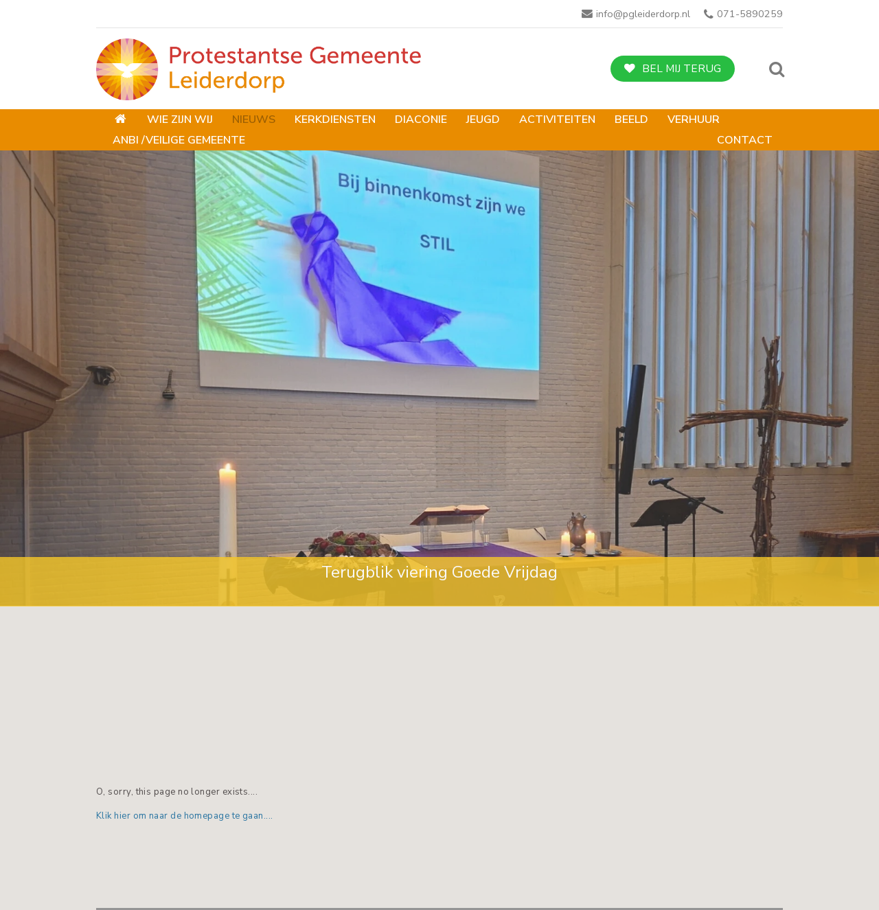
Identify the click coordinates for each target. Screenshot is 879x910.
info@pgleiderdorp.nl (643, 14)
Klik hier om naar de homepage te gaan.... (184, 816)
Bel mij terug (681, 68)
